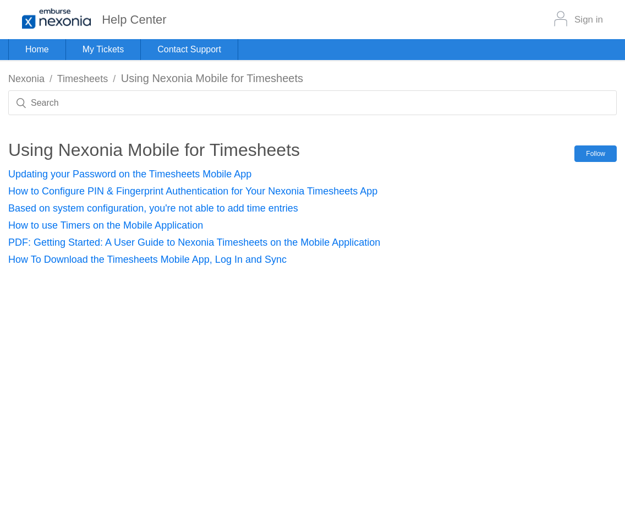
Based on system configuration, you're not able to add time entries (153, 208)
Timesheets (82, 78)
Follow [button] (595, 154)
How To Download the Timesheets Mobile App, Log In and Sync (147, 259)
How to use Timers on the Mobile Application (105, 225)
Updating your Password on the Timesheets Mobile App (129, 174)
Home (37, 49)
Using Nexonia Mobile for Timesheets (212, 78)
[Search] (312, 102)
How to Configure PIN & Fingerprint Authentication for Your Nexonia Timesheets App (192, 191)
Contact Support (189, 49)
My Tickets (103, 49)
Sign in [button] (588, 19)
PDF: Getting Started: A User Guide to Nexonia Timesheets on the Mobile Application (194, 242)
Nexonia (26, 78)
